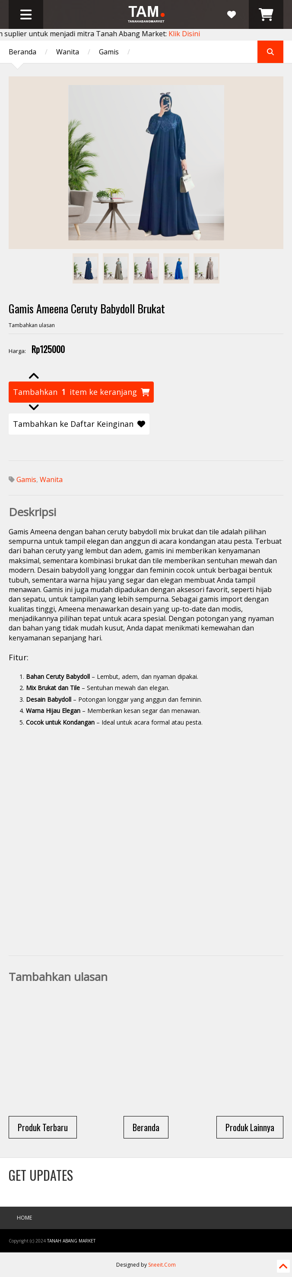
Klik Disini (186, 33)
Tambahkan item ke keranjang (81, 392)
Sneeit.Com (162, 1264)
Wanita (67, 52)
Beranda (22, 52)
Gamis (109, 52)
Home (24, 1217)
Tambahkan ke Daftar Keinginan (79, 424)
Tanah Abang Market (71, 1241)
